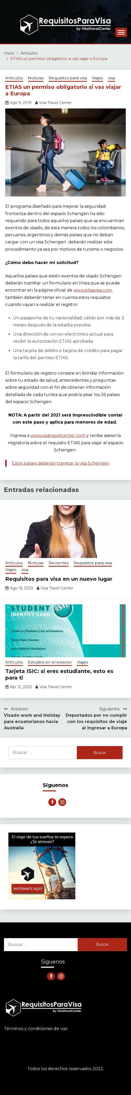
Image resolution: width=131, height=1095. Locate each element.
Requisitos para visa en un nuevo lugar (58, 579)
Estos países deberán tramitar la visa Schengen (60, 463)
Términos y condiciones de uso (36, 1028)
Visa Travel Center (55, 102)
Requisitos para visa (68, 77)
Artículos (14, 77)
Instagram (62, 802)
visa (111, 77)
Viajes (97, 77)
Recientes (59, 562)
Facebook (52, 802)
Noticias (36, 77)
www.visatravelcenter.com (57, 435)
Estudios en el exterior (50, 662)
